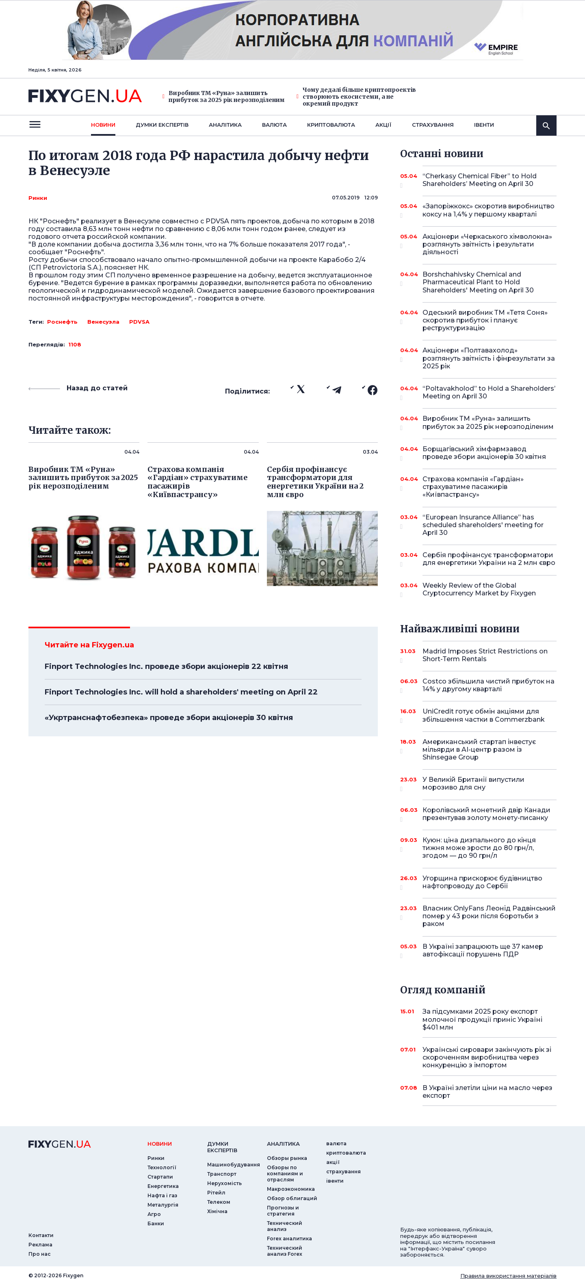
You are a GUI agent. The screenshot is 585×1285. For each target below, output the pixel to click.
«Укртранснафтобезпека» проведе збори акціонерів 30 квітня (169, 717)
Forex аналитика (289, 1238)
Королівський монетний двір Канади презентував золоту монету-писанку (486, 814)
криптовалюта (331, 124)
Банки (155, 1223)
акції (383, 124)
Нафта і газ (162, 1195)
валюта (274, 124)
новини (103, 124)
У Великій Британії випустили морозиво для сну (478, 784)
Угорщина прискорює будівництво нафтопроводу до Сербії (482, 882)
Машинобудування (233, 1165)
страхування (433, 124)
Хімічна (217, 1211)
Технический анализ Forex (284, 1251)
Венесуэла (103, 321)
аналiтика (283, 1143)
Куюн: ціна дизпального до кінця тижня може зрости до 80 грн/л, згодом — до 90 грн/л (479, 847)
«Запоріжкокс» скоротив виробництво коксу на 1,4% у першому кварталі (488, 210)
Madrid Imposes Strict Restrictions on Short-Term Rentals (485, 655)
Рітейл (216, 1193)
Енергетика (163, 1186)
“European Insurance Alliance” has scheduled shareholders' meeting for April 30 (483, 524)
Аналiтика (225, 124)
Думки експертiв (162, 124)
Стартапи (160, 1177)
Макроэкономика (291, 1189)
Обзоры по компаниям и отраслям (285, 1173)
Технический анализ (284, 1226)
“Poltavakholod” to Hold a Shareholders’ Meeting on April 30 (488, 393)
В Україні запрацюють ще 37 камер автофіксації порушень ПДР (482, 951)
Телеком (218, 1202)
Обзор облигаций (292, 1198)
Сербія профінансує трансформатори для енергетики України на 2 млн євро (488, 559)
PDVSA (139, 321)
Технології (161, 1167)
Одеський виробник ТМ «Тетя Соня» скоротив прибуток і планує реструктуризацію (485, 320)
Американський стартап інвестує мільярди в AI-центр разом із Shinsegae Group (479, 749)
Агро (154, 1214)
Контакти (41, 1235)
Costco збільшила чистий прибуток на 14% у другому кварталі (488, 685)
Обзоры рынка (287, 1158)
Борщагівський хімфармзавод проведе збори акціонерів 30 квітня (484, 453)
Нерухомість (224, 1183)
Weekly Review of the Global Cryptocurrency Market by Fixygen (479, 590)
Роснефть (62, 321)
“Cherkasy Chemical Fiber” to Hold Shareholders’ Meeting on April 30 (479, 180)
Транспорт (221, 1174)
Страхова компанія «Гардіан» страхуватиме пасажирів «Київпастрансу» (478, 486)
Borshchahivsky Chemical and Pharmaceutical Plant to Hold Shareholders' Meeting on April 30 (478, 282)
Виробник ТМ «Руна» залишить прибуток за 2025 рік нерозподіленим (223, 97)
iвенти (484, 124)
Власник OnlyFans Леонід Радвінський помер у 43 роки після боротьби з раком (489, 916)
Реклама (40, 1245)
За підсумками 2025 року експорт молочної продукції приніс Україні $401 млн (482, 1019)
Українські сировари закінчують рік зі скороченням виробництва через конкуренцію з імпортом (486, 1057)
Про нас (39, 1254)
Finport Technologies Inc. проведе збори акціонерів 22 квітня (166, 666)
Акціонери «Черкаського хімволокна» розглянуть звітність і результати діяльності (487, 244)
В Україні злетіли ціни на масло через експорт (487, 1091)
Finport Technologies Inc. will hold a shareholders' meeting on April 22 (181, 692)
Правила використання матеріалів (508, 1275)
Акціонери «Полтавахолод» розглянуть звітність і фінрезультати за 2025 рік (488, 358)
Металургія (162, 1205)
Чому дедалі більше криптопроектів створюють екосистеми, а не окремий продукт (356, 97)
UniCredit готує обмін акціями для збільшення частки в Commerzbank (483, 715)
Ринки (37, 198)
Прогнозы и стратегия (283, 1211)
